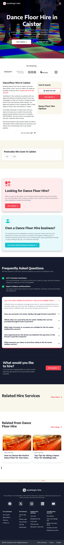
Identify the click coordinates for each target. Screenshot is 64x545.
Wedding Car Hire (35, 519)
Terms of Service (42, 542)
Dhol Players (50, 516)
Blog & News (6, 517)
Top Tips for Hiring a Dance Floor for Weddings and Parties (46, 456)
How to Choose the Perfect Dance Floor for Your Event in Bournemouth (16, 456)
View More (56, 397)
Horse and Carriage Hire (52, 519)
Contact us (6, 523)
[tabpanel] (17, 448)
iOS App (21, 524)
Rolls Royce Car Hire (52, 530)
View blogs (56, 427)
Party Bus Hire (34, 524)
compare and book (25, 90)
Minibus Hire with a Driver (52, 524)
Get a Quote (6, 515)
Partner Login (23, 519)
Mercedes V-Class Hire (36, 527)
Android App (22, 527)
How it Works (23, 522)
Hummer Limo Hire (52, 527)
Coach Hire (33, 521)
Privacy (51, 542)
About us (5, 520)
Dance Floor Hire (8, 452)
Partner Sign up (22, 515)
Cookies (58, 542)
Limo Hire (33, 516)
